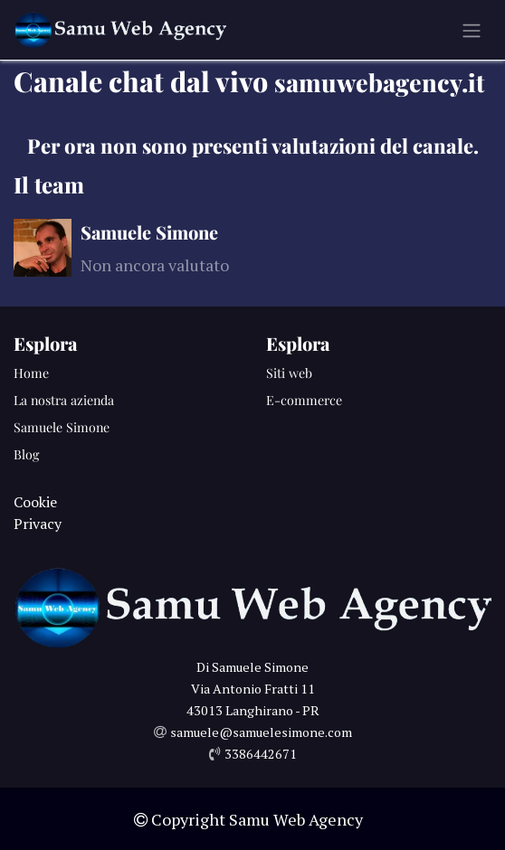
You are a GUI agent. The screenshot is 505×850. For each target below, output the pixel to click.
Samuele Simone (62, 427)
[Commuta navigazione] (471, 30)
